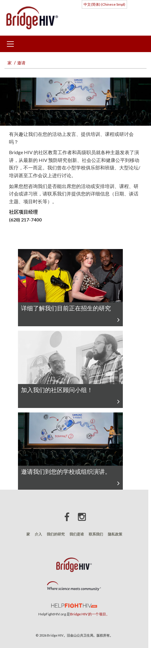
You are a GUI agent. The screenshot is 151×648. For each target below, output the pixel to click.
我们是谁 (77, 534)
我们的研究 (56, 534)
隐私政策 (115, 534)
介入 (38, 534)
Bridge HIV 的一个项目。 (90, 614)
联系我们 (96, 534)
